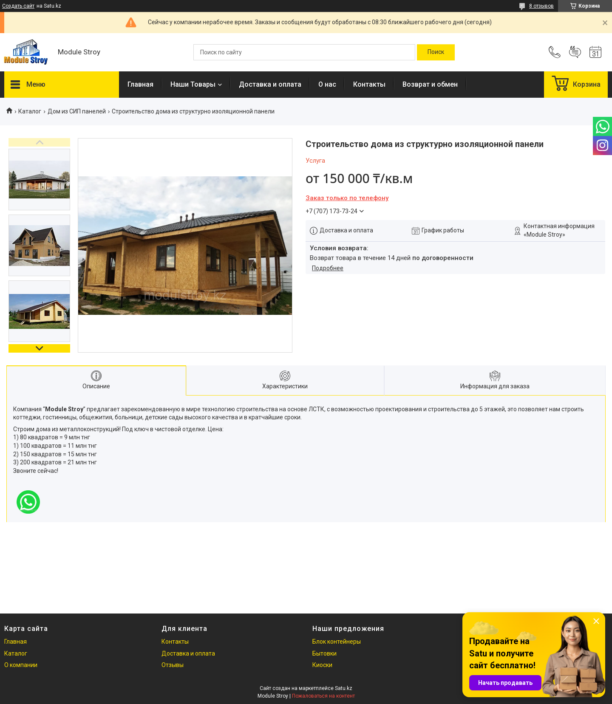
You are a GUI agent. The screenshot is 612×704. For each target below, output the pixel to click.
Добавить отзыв (575, 52)
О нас (327, 84)
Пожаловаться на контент (323, 696)
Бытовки (324, 653)
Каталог (29, 111)
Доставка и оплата (270, 84)
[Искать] (436, 52)
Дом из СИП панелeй (77, 111)
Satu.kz (343, 688)
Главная (140, 84)
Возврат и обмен (430, 84)
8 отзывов (541, 6)
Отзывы (173, 665)
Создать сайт (18, 6)
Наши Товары (192, 84)
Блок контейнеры (336, 641)
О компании (20, 665)
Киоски (322, 665)
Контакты (369, 84)
